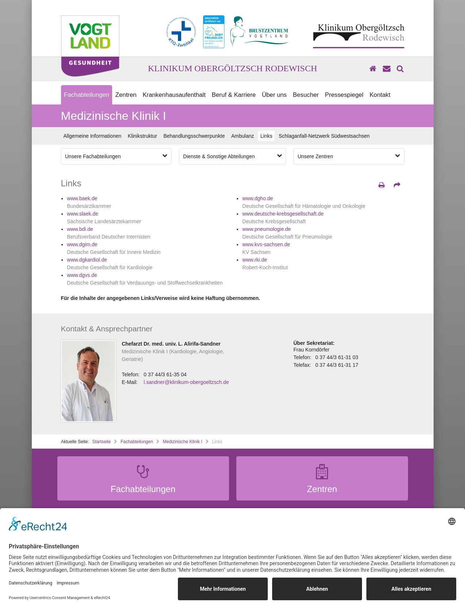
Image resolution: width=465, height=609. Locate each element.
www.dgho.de (257, 198)
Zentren (126, 94)
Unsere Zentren (349, 156)
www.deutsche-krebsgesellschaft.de (283, 214)
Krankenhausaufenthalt (174, 94)
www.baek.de (82, 198)
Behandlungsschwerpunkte (194, 136)
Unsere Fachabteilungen (116, 156)
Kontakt (380, 94)
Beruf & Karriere (234, 94)
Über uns (274, 94)
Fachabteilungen (86, 94)
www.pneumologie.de (266, 229)
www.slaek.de (82, 214)
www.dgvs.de (82, 275)
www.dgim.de (82, 244)
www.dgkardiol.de (87, 260)
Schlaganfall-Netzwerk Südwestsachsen (324, 136)
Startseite (101, 441)
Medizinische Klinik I (182, 441)
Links (266, 136)
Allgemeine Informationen (93, 136)
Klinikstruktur (142, 136)
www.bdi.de (80, 229)
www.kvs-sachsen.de (266, 244)
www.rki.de (254, 260)
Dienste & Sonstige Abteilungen (232, 156)
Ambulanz (242, 136)
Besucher (306, 94)
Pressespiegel (344, 94)
